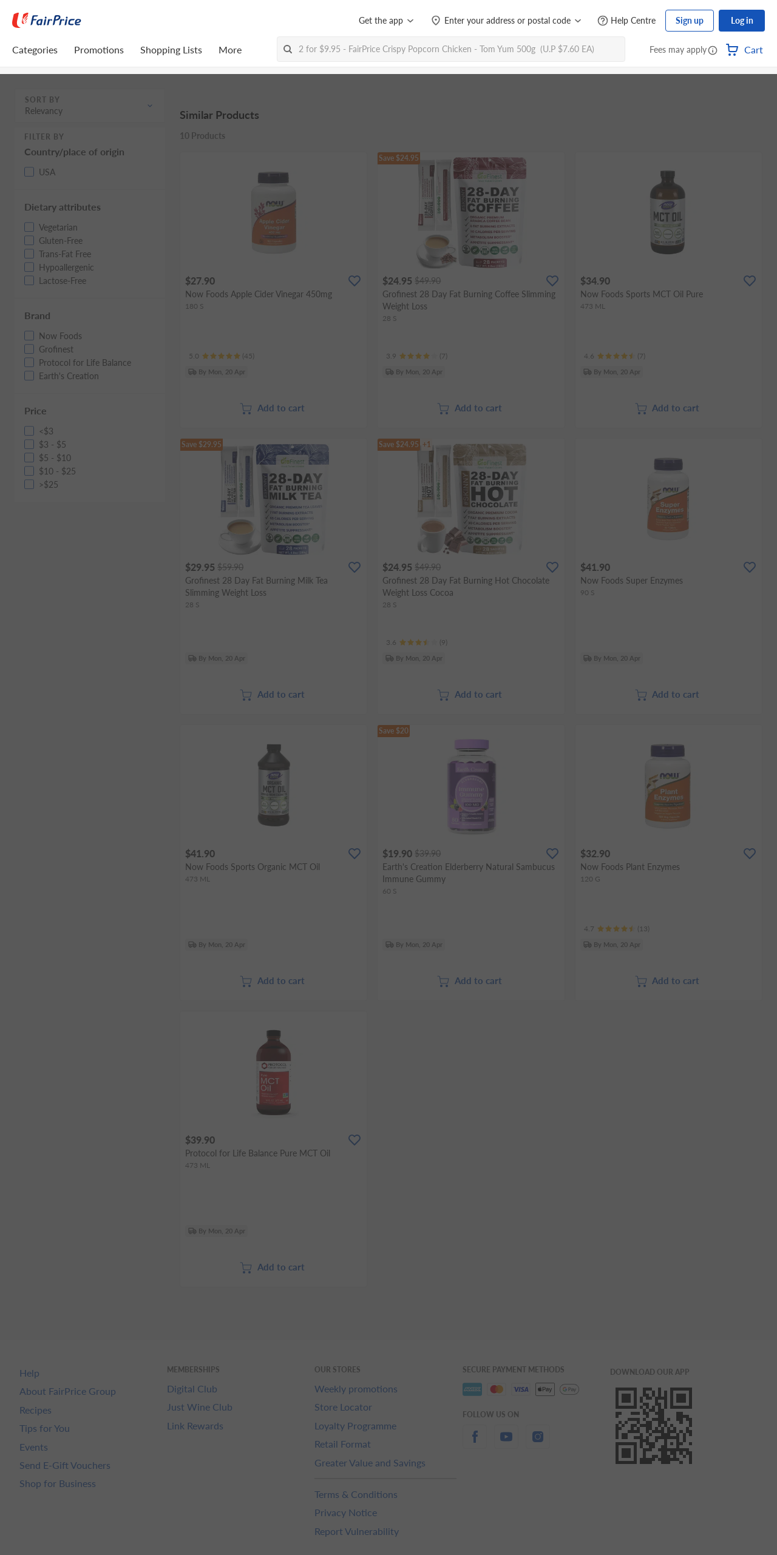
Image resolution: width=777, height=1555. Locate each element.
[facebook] (475, 1443)
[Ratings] (221, 356)
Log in (742, 20)
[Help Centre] (626, 21)
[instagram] (538, 1443)
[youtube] (506, 1443)
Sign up (690, 20)
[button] (713, 51)
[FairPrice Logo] (46, 20)
